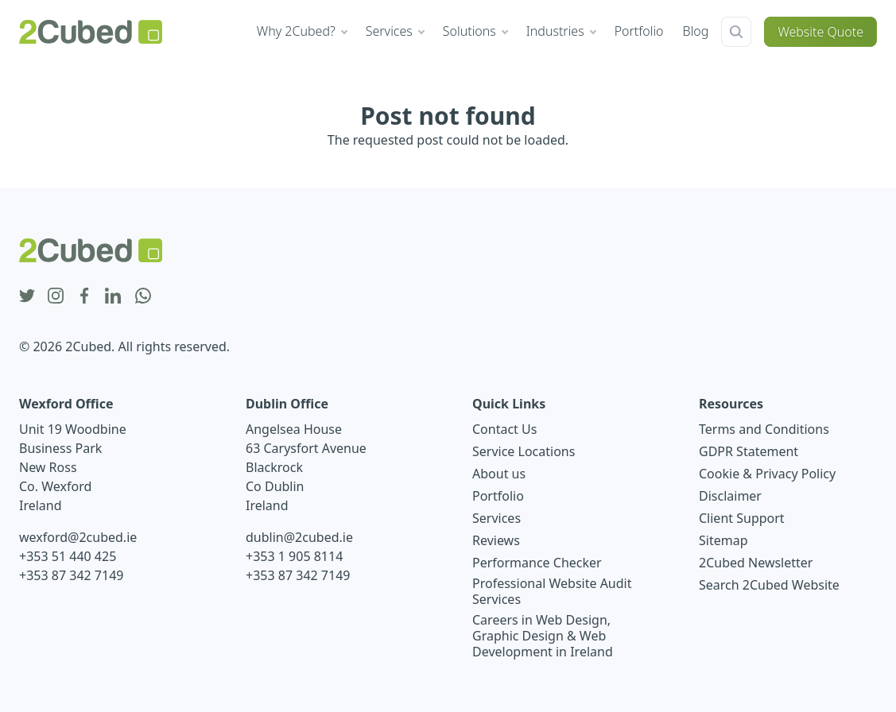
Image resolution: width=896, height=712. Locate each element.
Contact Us (504, 429)
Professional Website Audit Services (552, 591)
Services (496, 518)
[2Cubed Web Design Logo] (90, 32)
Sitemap (723, 540)
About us (499, 474)
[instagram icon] (56, 296)
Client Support (742, 518)
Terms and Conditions (764, 429)
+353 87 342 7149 (71, 575)
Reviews (496, 540)
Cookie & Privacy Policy (767, 474)
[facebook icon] (84, 296)
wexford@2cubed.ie (78, 537)
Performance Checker (537, 563)
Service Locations (523, 451)
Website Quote (820, 32)
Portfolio (498, 496)
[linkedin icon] (113, 296)
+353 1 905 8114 (294, 556)
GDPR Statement (748, 451)
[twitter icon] (27, 296)
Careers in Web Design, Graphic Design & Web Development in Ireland (542, 636)
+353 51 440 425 (67, 556)
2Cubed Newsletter (756, 563)
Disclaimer (730, 496)
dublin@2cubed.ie (299, 537)
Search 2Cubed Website (769, 585)
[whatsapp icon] (143, 296)
